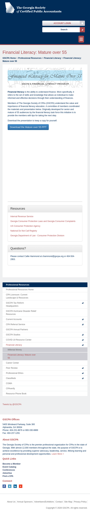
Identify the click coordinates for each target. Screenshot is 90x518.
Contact (59, 502)
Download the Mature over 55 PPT (28, 127)
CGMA (9, 383)
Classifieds (11, 378)
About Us (11, 502)
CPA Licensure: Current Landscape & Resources (17, 296)
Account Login (62, 23)
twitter (9, 486)
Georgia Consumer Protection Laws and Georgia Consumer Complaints (43, 221)
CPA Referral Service (15, 324)
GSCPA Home (9, 58)
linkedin (15, 486)
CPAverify (10, 388)
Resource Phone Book (16, 393)
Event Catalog (9, 467)
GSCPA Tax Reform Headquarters (15, 304)
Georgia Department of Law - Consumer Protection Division (37, 235)
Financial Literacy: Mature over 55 (22, 356)
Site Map (68, 502)
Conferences (9, 470)
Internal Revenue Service (21, 216)
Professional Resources (30, 58)
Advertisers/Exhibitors (44, 502)
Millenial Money (15, 350)
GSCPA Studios (13, 334)
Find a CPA (8, 476)
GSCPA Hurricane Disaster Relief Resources (21, 312)
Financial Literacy (52, 58)
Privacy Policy (80, 502)
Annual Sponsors (25, 502)
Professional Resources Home (20, 289)
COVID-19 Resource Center (18, 340)
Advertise (7, 473)
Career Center (12, 363)
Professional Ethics (14, 373)
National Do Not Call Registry (23, 231)
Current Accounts (14, 319)
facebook (4, 486)
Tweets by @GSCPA (12, 404)
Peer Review (12, 368)
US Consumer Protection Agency (25, 226)
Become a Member (12, 464)
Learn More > (58, 454)
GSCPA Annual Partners (17, 329)
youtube (20, 486)
